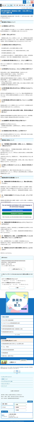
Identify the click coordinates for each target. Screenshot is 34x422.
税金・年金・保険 (16, 367)
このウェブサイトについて (7, 376)
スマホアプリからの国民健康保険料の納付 (11, 323)
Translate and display (17, 210)
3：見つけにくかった (23, 284)
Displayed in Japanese (17, 213)
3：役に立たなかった (21, 280)
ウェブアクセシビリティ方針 (7, 381)
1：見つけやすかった (6, 284)
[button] (24, 2)
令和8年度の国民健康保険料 (8, 349)
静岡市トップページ (4, 367)
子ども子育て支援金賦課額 (7, 320)
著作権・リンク (5, 379)
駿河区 (17, 407)
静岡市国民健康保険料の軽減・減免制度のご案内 (12, 328)
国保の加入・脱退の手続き (7, 355)
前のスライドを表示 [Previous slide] (1, 5)
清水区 (17, 410)
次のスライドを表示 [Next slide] (33, 5)
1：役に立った (5, 280)
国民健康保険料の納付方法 (7, 331)
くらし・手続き (5, 346)
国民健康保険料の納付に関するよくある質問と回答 (13, 343)
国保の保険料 (5, 317)
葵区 (17, 404)
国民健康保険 (5, 352)
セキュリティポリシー (6, 383)
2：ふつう (12, 280)
